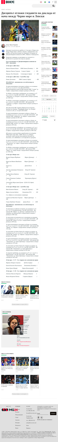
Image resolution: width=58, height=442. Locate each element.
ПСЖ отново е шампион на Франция (7, 385)
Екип (27, 425)
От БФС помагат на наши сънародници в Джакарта (7, 296)
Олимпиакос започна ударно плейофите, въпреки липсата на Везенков (46, 89)
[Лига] (49, 120)
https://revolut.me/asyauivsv (23, 345)
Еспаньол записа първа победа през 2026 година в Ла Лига (46, 76)
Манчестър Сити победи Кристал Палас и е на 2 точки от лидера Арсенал (22, 386)
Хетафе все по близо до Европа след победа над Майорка (7, 368)
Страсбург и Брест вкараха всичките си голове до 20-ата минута (46, 69)
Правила (28, 428)
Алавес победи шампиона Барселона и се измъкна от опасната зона (22, 368)
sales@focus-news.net (31, 422)
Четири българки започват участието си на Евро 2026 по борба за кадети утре (46, 27)
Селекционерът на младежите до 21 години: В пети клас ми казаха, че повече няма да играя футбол (36, 297)
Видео (16, 428)
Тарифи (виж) (29, 418)
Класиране (45, 116)
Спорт (16, 417)
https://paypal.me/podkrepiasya (24, 341)
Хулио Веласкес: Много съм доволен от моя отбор (46, 41)
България (17, 409)
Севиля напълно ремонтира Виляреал (46, 82)
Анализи (17, 420)
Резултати (52, 116)
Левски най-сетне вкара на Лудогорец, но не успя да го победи (46, 62)
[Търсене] (41, 5)
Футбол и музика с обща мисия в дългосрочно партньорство (22, 297)
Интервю (17, 422)
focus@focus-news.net (31, 413)
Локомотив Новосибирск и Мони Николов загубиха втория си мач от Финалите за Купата (46, 55)
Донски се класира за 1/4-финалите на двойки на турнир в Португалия (46, 34)
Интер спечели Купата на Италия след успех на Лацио (36, 368)
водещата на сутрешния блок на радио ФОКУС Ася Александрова (23, 320)
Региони (17, 412)
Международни (19, 414)
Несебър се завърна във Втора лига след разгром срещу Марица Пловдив (46, 48)
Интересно (17, 425)
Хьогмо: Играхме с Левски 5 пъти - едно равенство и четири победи (35, 386)
